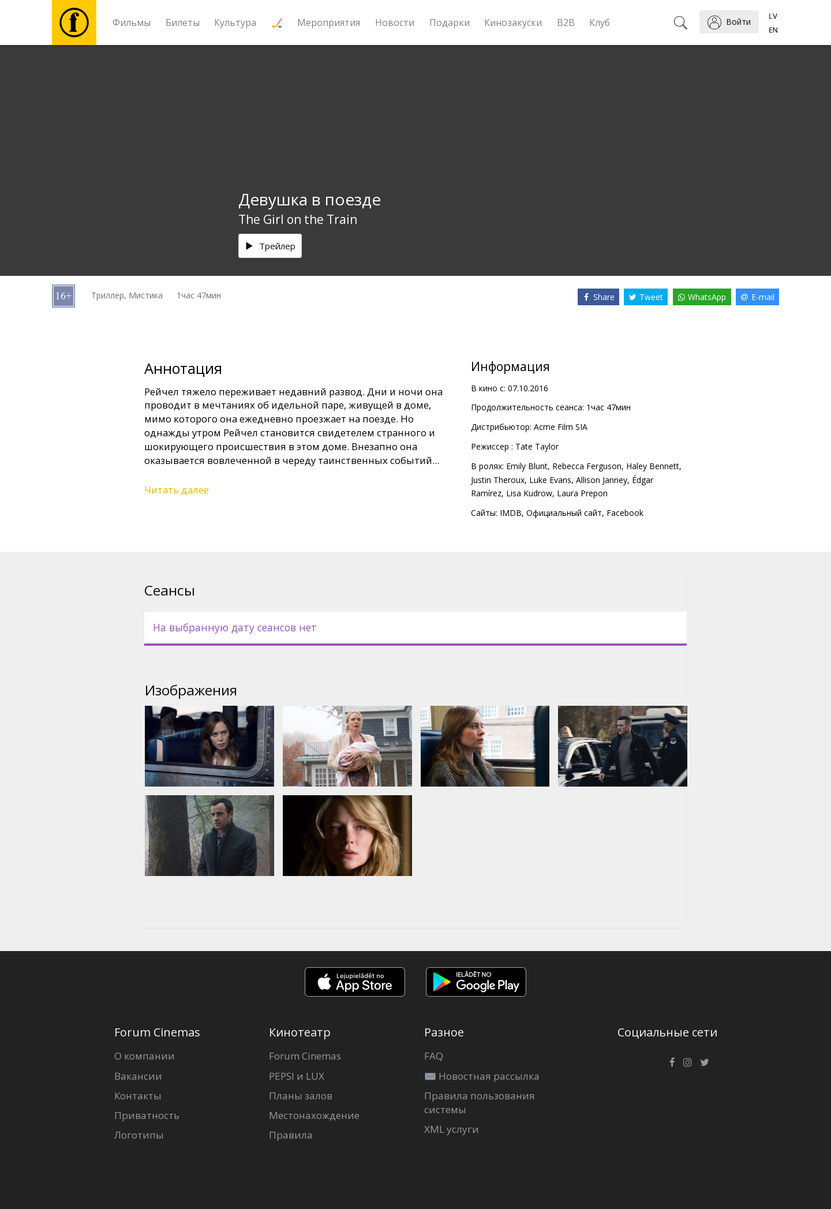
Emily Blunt (527, 466)
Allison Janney (601, 479)
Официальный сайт (564, 512)
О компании (144, 1055)
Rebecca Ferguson (587, 466)
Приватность (146, 1115)
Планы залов (300, 1095)
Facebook (625, 512)
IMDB (511, 512)
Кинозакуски (513, 22)
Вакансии (138, 1076)
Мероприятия (328, 22)
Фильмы (132, 22)
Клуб (599, 22)
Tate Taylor (537, 446)
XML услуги (451, 1129)
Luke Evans (550, 479)
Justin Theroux (498, 479)
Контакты (138, 1095)
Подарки (449, 22)
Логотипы (139, 1134)
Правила (291, 1134)
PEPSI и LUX (296, 1076)
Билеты (183, 22)
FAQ (433, 1055)
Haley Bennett (652, 466)
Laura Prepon (582, 493)
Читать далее (176, 489)
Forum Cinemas (305, 1055)
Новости (394, 22)
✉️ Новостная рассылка (482, 1076)
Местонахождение (314, 1115)
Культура (235, 22)
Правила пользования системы (479, 1102)
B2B (566, 22)
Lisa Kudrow (529, 493)
